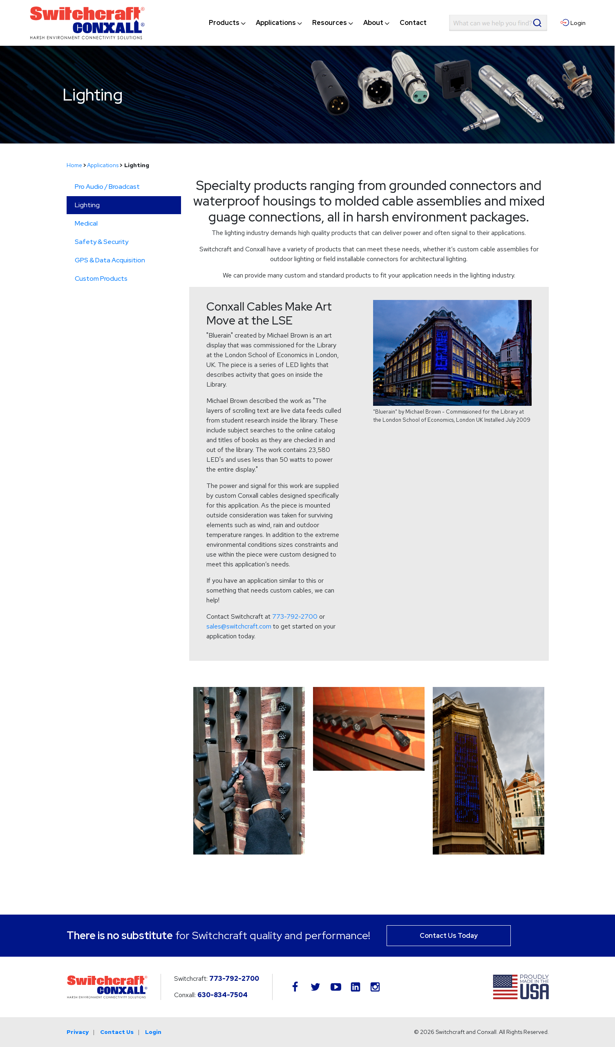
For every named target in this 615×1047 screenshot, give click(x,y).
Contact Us (117, 1032)
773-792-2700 (295, 616)
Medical (86, 223)
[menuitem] (224, 23)
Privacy (78, 1032)
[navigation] (318, 23)
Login (153, 1032)
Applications (103, 165)
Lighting (87, 205)
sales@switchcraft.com (238, 626)
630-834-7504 (222, 995)
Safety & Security (101, 241)
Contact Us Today (449, 935)
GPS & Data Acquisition (110, 260)
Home (74, 165)
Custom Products (101, 278)
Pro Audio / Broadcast (107, 186)
